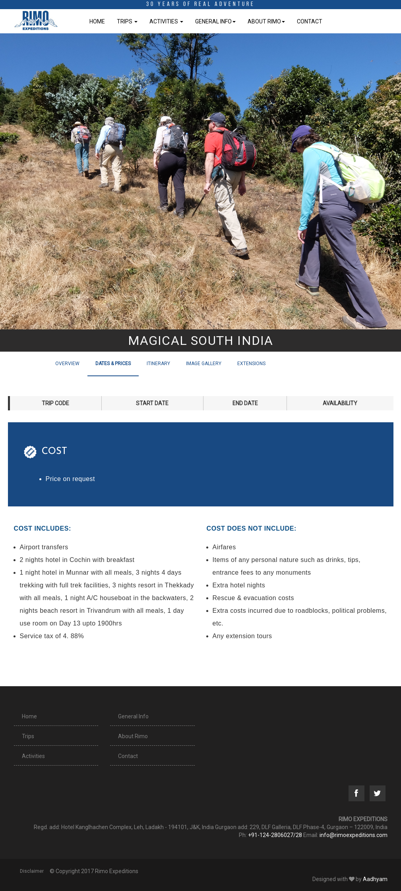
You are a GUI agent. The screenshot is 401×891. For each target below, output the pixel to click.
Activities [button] (166, 21)
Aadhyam (375, 879)
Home (97, 21)
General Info (133, 716)
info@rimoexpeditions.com (353, 835)
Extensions (251, 363)
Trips (28, 736)
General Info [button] (215, 21)
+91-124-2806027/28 (275, 835)
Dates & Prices (113, 363)
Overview (67, 363)
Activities (33, 756)
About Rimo (133, 736)
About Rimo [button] (266, 21)
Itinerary (158, 363)
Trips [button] (127, 21)
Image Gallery (203, 363)
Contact (309, 21)
